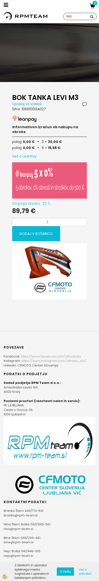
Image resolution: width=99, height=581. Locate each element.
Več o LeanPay (24, 156)
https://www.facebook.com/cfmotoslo (51, 356)
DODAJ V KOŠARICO (36, 233)
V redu (65, 571)
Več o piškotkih (85, 571)
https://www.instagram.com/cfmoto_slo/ (53, 360)
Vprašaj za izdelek (27, 104)
